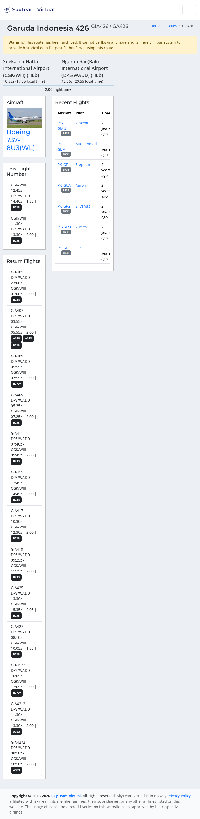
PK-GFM (64, 226)
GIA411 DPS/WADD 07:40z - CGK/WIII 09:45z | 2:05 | (24, 448)
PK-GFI (63, 164)
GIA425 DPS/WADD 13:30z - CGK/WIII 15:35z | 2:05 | (24, 602)
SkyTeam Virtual (66, 795)
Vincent (82, 122)
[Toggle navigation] (189, 10)
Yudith (81, 226)
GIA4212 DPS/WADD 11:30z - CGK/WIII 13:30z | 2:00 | (24, 718)
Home (155, 26)
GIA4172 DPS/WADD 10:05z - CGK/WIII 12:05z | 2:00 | (24, 679)
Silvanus (83, 206)
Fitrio (80, 247)
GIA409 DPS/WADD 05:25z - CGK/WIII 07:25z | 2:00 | (24, 409)
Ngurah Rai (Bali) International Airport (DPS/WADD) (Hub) (84, 68)
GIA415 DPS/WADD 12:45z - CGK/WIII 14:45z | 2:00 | (24, 486)
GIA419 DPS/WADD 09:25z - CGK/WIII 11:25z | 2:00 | (24, 564)
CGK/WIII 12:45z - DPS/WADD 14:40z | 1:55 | (24, 196)
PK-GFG (64, 206)
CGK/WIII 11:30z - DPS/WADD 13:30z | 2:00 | (24, 230)
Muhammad (86, 143)
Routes (171, 26)
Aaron (81, 185)
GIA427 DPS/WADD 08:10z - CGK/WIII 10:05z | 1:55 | (24, 641)
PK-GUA (64, 185)
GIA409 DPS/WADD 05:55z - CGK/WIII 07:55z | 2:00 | (24, 370)
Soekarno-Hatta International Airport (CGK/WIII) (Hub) (26, 68)
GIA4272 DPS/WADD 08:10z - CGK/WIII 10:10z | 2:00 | (24, 757)
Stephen (83, 164)
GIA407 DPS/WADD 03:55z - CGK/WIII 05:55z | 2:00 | (24, 328)
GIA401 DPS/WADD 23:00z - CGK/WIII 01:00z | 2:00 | (24, 286)
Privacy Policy (179, 795)
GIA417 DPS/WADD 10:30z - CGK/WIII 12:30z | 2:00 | (24, 525)
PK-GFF (64, 247)
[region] (158, 139)
